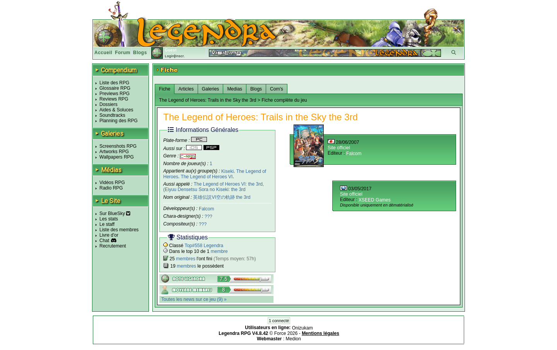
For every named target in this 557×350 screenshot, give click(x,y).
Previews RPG (114, 93)
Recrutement (112, 246)
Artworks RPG (114, 151)
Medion (293, 338)
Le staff (106, 224)
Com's (276, 89)
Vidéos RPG (112, 182)
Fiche (164, 89)
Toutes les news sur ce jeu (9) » (194, 299)
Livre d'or (108, 235)
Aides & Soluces (116, 110)
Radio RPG (111, 188)
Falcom (206, 209)
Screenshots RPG (118, 146)
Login (169, 56)
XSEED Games (375, 200)
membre (219, 251)
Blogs (140, 52)
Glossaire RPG (114, 88)
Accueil (103, 52)
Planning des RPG (118, 120)
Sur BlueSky (114, 213)
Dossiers (108, 104)
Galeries (210, 89)
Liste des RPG (114, 82)
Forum (122, 52)
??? (208, 216)
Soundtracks (112, 115)
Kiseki (227, 171)
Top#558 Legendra (204, 245)
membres (185, 258)
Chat (104, 240)
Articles (185, 89)
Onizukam (302, 328)
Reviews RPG (113, 99)
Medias (234, 89)
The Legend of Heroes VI (206, 176)
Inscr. (180, 56)
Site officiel (339, 147)
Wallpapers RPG (116, 157)
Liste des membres (118, 229)
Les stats (108, 219)
